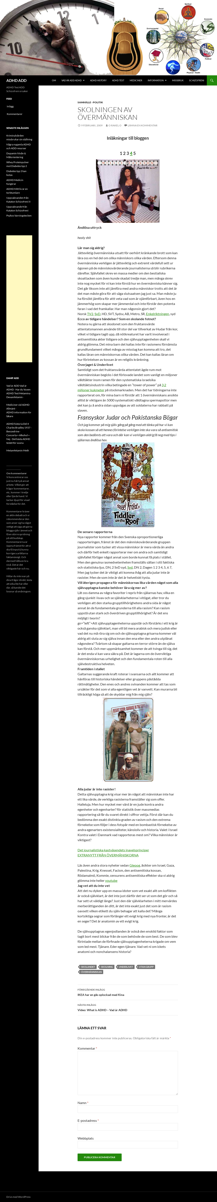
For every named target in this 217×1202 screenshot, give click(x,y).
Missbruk (178, 80)
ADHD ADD (16, 80)
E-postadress (88, 1120)
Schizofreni (196, 80)
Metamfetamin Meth (17, 450)
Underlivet (126, 966)
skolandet (88, 966)
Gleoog (134, 865)
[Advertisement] (19, 298)
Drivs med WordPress (18, 1196)
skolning (107, 966)
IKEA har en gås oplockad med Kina (128, 992)
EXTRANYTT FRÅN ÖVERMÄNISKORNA (108, 855)
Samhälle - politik (90, 102)
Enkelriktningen (157, 314)
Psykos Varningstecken (19, 215)
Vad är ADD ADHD (71, 80)
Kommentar (87, 1048)
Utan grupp (146, 966)
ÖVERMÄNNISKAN (91, 971)
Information (156, 80)
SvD (97, 314)
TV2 (90, 314)
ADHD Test (118, 80)
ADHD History (98, 80)
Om (54, 80)
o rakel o (114, 125)
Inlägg (10, 106)
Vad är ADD (12, 385)
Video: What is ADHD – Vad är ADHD (128, 1007)
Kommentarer (14, 114)
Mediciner (136, 80)
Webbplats (86, 1138)
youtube (111, 880)
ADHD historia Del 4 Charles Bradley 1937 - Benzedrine (19, 427)
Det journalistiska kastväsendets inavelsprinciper (113, 850)
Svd (130, 567)
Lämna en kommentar (142, 125)
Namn (83, 1103)
